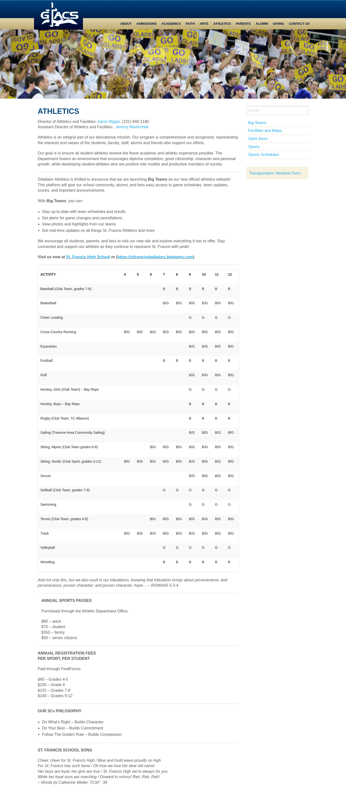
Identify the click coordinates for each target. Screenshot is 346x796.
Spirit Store (257, 139)
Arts (204, 23)
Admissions (147, 23)
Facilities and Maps (265, 131)
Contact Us (299, 23)
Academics (171, 23)
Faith (190, 23)
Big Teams (257, 123)
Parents (243, 23)
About (125, 23)
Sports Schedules (263, 154)
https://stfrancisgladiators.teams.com (155, 257)
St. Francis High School (88, 257)
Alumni (262, 23)
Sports (253, 147)
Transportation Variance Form (275, 173)
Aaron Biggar (108, 121)
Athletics (222, 23)
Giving (278, 23)
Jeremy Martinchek (132, 127)
